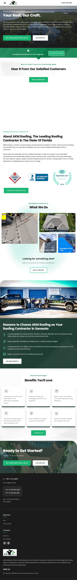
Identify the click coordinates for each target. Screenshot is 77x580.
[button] (4, 3)
